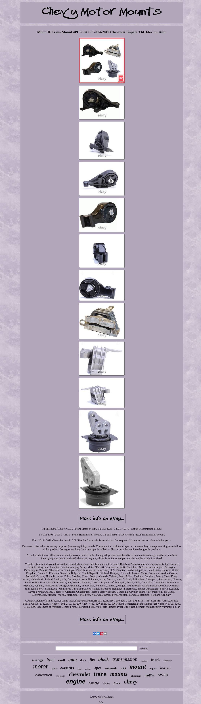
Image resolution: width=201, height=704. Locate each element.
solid (123, 668)
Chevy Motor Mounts (102, 696)
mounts (118, 674)
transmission (124, 659)
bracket (165, 668)
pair (54, 668)
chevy (131, 681)
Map (101, 702)
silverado (168, 660)
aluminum (136, 675)
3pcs (97, 668)
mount (137, 666)
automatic (111, 668)
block (103, 659)
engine (75, 681)
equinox (144, 661)
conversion (43, 675)
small (61, 660)
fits (92, 659)
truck (155, 659)
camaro (94, 683)
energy (37, 660)
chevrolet (79, 674)
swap (163, 674)
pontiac (88, 669)
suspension (60, 676)
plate (80, 669)
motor (40, 666)
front (51, 659)
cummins (67, 668)
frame (117, 683)
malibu (149, 675)
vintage (106, 683)
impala (153, 668)
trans (100, 674)
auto (72, 659)
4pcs (83, 660)
